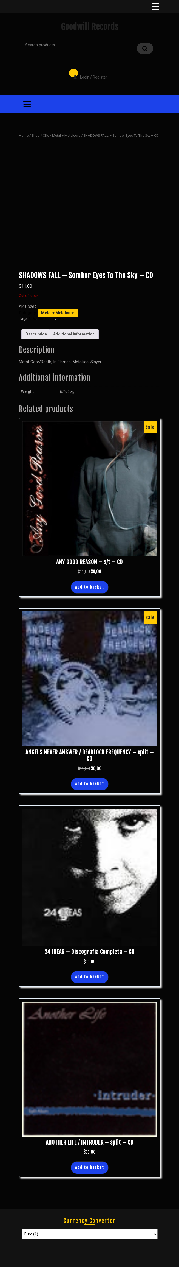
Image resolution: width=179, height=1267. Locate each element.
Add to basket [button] (89, 587)
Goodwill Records (89, 27)
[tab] (154, 6)
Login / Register (87, 73)
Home (24, 135)
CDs (46, 135)
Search (145, 48)
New (60, 318)
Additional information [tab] (74, 334)
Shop (36, 135)
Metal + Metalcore (66, 135)
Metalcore (46, 318)
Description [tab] (36, 334)
